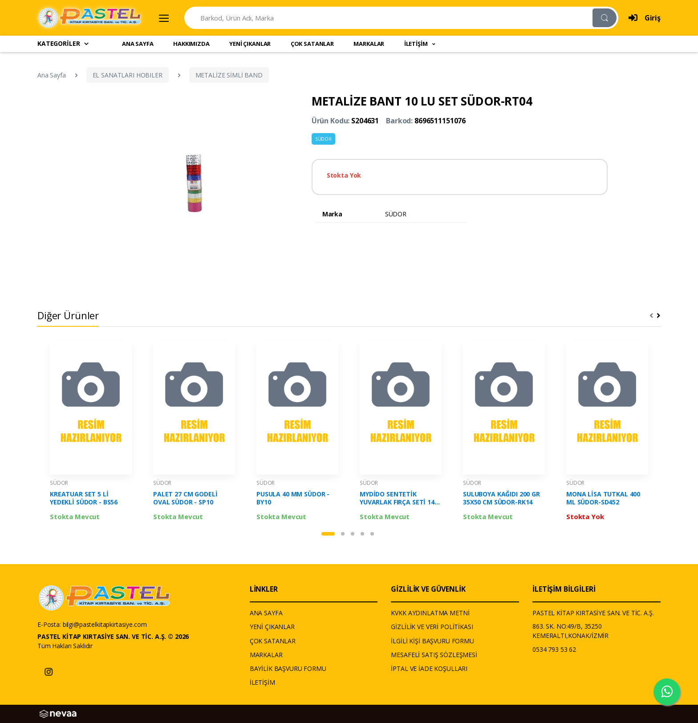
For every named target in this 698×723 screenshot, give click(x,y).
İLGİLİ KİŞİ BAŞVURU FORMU (432, 641)
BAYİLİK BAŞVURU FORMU (288, 668)
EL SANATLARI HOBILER (127, 75)
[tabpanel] (90, 433)
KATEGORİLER (63, 43)
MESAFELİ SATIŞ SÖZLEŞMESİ (434, 654)
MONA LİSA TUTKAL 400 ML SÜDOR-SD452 (603, 498)
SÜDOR (323, 139)
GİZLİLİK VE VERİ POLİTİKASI (432, 626)
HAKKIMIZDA (191, 44)
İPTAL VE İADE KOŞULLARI (429, 668)
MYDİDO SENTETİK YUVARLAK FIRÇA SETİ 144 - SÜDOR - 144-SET (399, 498)
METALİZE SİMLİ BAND (229, 75)
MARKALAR (368, 44)
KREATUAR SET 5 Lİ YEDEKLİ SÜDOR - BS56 (84, 498)
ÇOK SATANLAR (312, 44)
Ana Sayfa (51, 75)
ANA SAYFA (138, 44)
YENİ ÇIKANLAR (250, 44)
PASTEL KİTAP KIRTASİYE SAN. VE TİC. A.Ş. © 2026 (113, 636)
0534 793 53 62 (554, 649)
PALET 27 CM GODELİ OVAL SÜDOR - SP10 (185, 498)
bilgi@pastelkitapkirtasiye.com (105, 624)
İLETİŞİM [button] (416, 44)
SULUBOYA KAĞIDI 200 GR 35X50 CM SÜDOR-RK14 (501, 498)
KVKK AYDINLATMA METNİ (430, 613)
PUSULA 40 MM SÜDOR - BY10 (292, 498)
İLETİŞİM (262, 682)
